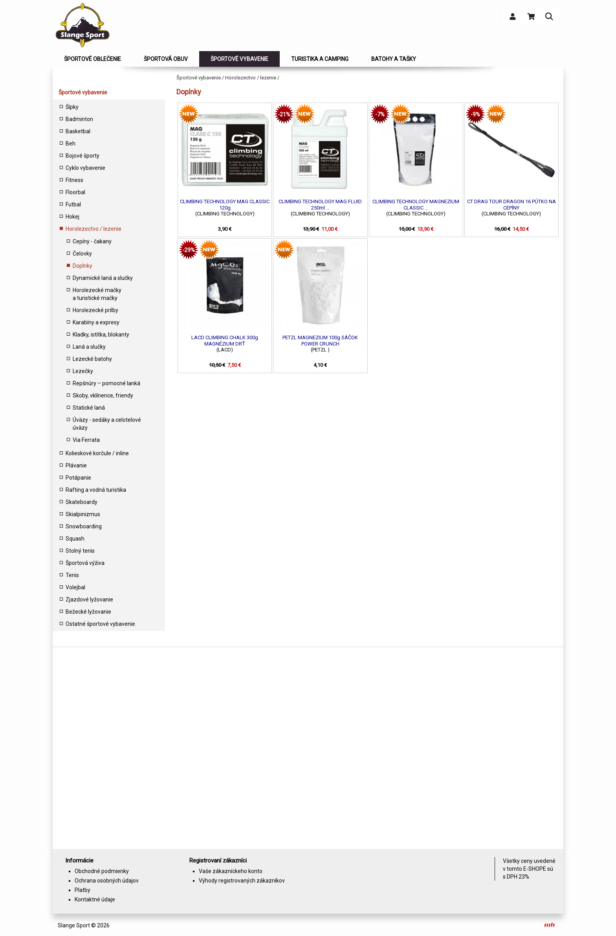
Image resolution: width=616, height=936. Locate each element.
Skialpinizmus (83, 514)
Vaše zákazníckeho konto (230, 871)
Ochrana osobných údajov (107, 880)
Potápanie (78, 477)
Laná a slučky (89, 347)
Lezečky (83, 371)
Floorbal (75, 192)
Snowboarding (84, 526)
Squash (75, 538)
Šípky (72, 107)
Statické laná (89, 408)
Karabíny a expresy (96, 322)
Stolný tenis (80, 551)
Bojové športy (82, 156)
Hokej (72, 216)
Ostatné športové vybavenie (100, 624)
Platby (82, 890)
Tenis (72, 575)
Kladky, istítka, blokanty (101, 334)
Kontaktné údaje (95, 899)
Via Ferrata (86, 440)
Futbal (73, 204)
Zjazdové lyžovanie (89, 599)
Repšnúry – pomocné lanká (106, 383)
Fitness (74, 180)
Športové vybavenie (83, 92)
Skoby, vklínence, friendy (103, 395)
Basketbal (78, 131)
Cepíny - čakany (92, 241)
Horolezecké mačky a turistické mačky (97, 294)
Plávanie (76, 465)
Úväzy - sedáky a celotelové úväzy (107, 424)
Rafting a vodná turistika (96, 490)
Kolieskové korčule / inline (97, 453)
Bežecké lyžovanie (88, 612)
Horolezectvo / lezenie (93, 229)
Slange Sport (74, 925)
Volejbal (75, 587)
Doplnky (82, 266)
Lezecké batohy (92, 359)
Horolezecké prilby (95, 310)
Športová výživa (85, 563)
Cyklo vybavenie (85, 168)
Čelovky (82, 253)
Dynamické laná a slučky (103, 278)
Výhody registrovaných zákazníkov (242, 880)
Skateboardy (81, 502)
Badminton (79, 119)
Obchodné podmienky (102, 871)
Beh (70, 143)
